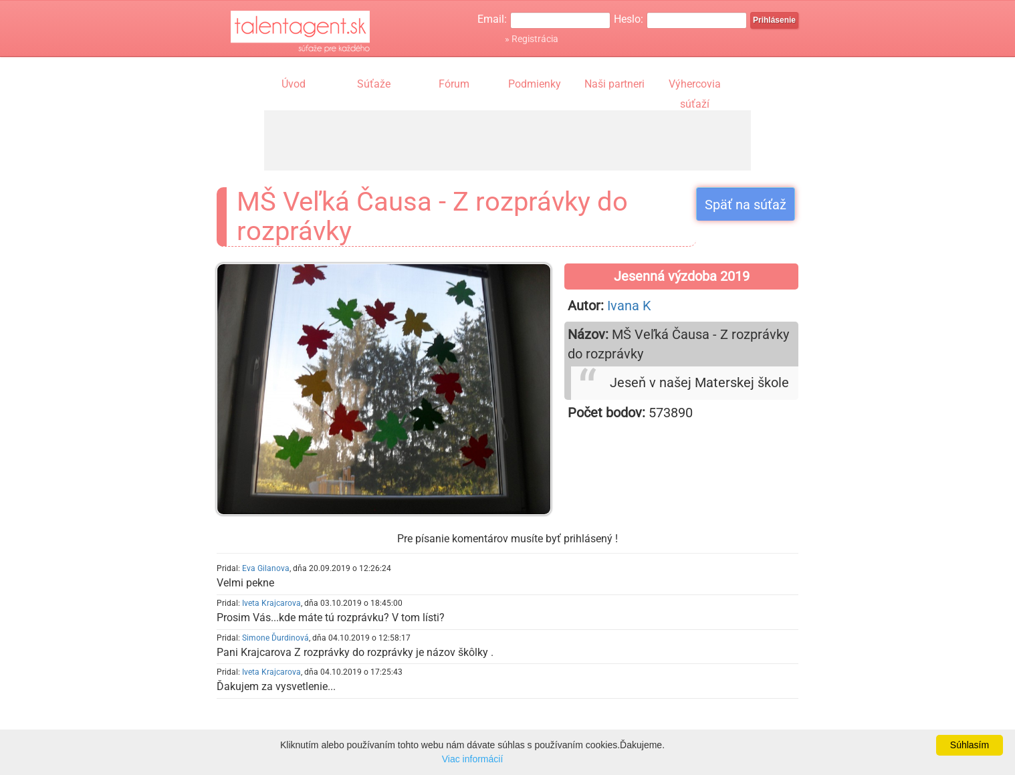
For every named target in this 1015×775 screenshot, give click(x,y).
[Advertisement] (507, 140)
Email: (492, 19)
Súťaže (373, 84)
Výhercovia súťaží (695, 86)
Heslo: (628, 19)
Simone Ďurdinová (275, 638)
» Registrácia (531, 38)
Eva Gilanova (266, 568)
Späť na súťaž (745, 205)
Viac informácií (472, 759)
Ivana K (629, 306)
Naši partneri (614, 84)
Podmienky (534, 84)
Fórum (454, 84)
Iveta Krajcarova (271, 603)
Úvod (293, 84)
